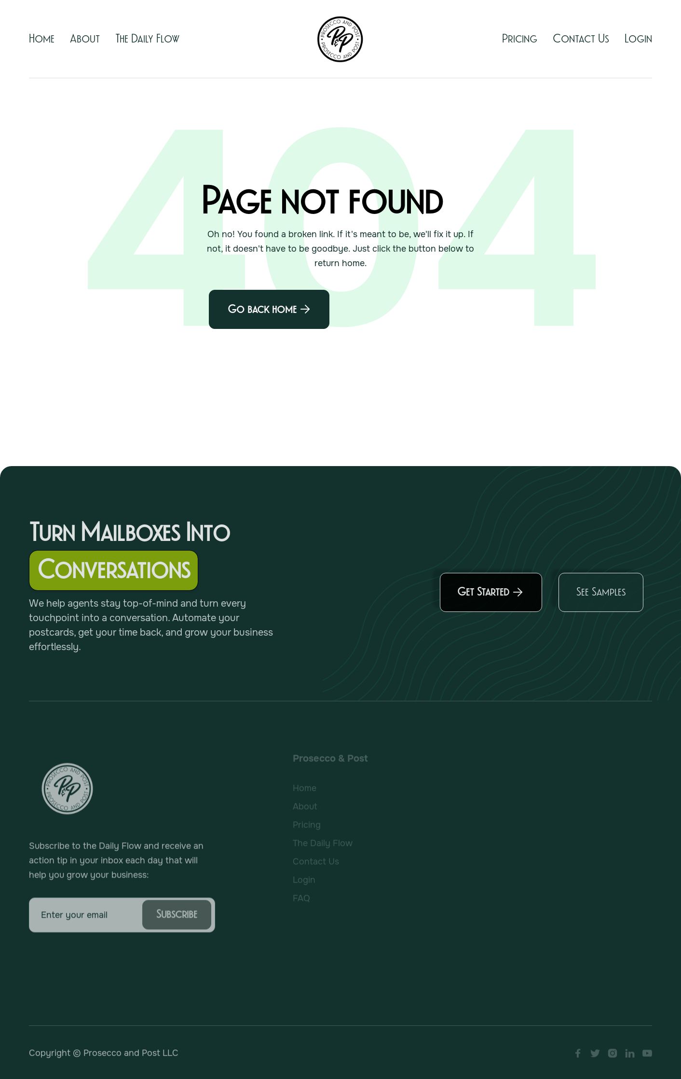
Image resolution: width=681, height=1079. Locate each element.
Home (41, 39)
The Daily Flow (147, 39)
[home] (340, 39)
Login (638, 39)
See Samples (601, 596)
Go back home (269, 309)
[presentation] (102, 967)
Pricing (519, 39)
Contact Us (581, 39)
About (85, 39)
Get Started (490, 596)
